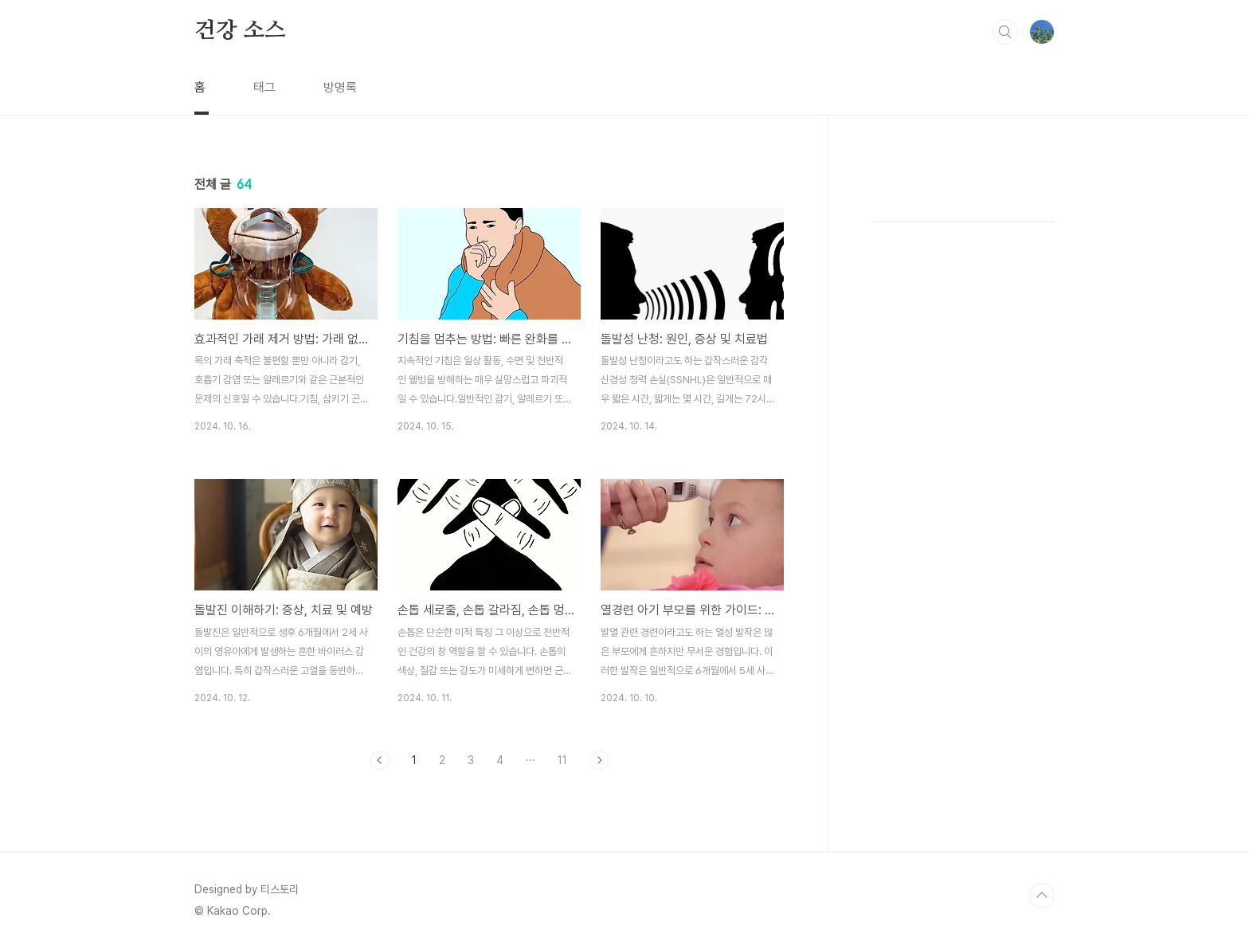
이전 (380, 760)
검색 (1005, 32)
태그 (264, 87)
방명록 (340, 87)
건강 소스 (240, 31)
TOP (1042, 895)
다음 (599, 760)
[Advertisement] (963, 430)
